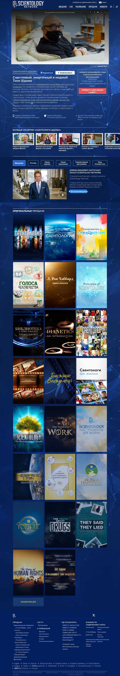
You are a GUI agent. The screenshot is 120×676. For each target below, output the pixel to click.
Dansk (25, 662)
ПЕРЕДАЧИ (93, 6)
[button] (117, 139)
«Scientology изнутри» (22, 631)
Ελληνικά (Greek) (46, 662)
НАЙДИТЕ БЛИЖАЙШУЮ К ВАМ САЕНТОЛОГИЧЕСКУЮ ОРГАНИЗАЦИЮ (92, 74)
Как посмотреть (44, 633)
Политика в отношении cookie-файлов (72, 671)
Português (71, 665)
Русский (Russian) (84, 665)
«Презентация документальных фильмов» (20, 655)
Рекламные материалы (46, 640)
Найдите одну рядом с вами (92, 91)
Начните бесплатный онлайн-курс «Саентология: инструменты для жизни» (90, 117)
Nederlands (52, 665)
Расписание (43, 624)
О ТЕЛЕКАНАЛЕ (43, 627)
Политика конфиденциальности (96, 671)
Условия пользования (52, 671)
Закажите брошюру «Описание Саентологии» (56, 117)
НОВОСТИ (103, 6)
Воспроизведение (78, 191)
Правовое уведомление (76, 673)
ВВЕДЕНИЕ (63, 6)
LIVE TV (40, 621)
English (16, 662)
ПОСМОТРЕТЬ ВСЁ (28, 602)
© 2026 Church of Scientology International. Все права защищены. (27, 672)
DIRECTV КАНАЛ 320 (70, 624)
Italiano (26, 665)
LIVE (71, 6)
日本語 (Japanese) (38, 665)
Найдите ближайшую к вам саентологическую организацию (27, 117)
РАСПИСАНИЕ (81, 6)
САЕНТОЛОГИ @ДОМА (25, 71)
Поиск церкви (101, 631)
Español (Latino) (61, 662)
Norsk (62, 665)
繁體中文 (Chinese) (21, 667)
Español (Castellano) (77, 662)
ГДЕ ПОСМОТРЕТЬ (69, 621)
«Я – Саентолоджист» (22, 651)
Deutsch (33, 662)
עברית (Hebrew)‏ (94, 662)
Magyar (17, 665)
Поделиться (47, 73)
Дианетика (89, 633)
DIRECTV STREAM (69, 626)
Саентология (90, 626)
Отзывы (41, 637)
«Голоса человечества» (22, 643)
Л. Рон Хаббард (91, 631)
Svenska (97, 665)
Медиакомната (44, 635)
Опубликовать (65, 73)
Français (34, 667)
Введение (42, 630)
